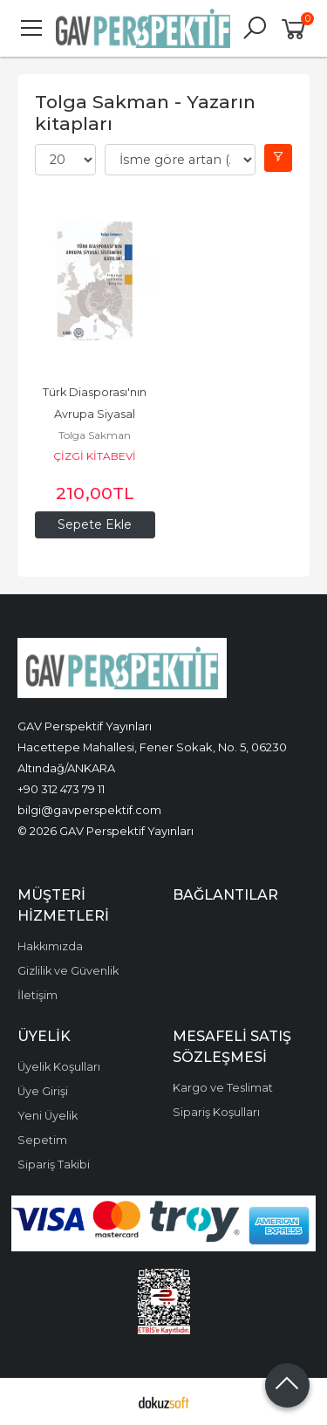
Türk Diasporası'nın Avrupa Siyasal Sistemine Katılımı (96, 414)
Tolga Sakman (94, 435)
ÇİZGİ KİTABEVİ (94, 455)
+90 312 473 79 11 (61, 789)
